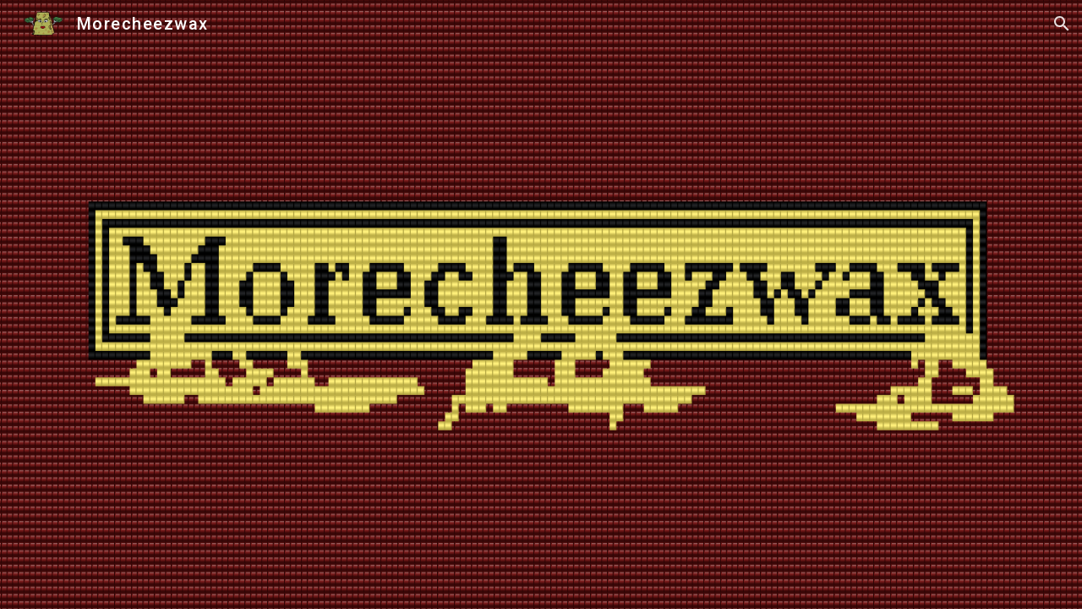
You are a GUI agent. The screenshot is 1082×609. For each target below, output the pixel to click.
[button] (1061, 23)
